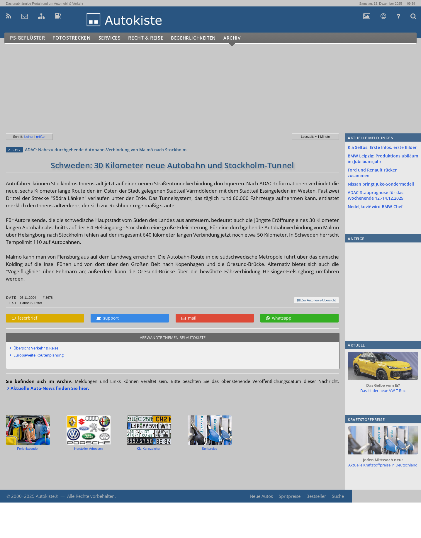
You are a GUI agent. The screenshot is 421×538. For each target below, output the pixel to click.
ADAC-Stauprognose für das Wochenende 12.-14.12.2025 (375, 195)
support (107, 318)
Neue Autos (260, 496)
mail (188, 318)
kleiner (28, 136)
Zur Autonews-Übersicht (316, 300)
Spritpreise (289, 496)
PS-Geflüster (28, 38)
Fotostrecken (73, 38)
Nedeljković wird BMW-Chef (375, 206)
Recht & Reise (149, 38)
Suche (338, 496)
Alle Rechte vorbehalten (91, 496)
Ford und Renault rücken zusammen (373, 172)
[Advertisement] (175, 91)
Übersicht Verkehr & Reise (35, 348)
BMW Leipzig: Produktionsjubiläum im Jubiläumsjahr (383, 158)
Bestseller (316, 496)
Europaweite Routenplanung (38, 355)
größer (40, 136)
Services (112, 38)
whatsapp (278, 318)
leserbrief (24, 318)
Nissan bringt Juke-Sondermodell (381, 184)
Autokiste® (47, 496)
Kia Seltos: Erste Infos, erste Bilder (382, 147)
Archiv (243, 38)
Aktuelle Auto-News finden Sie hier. (50, 388)
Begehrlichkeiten (201, 38)
